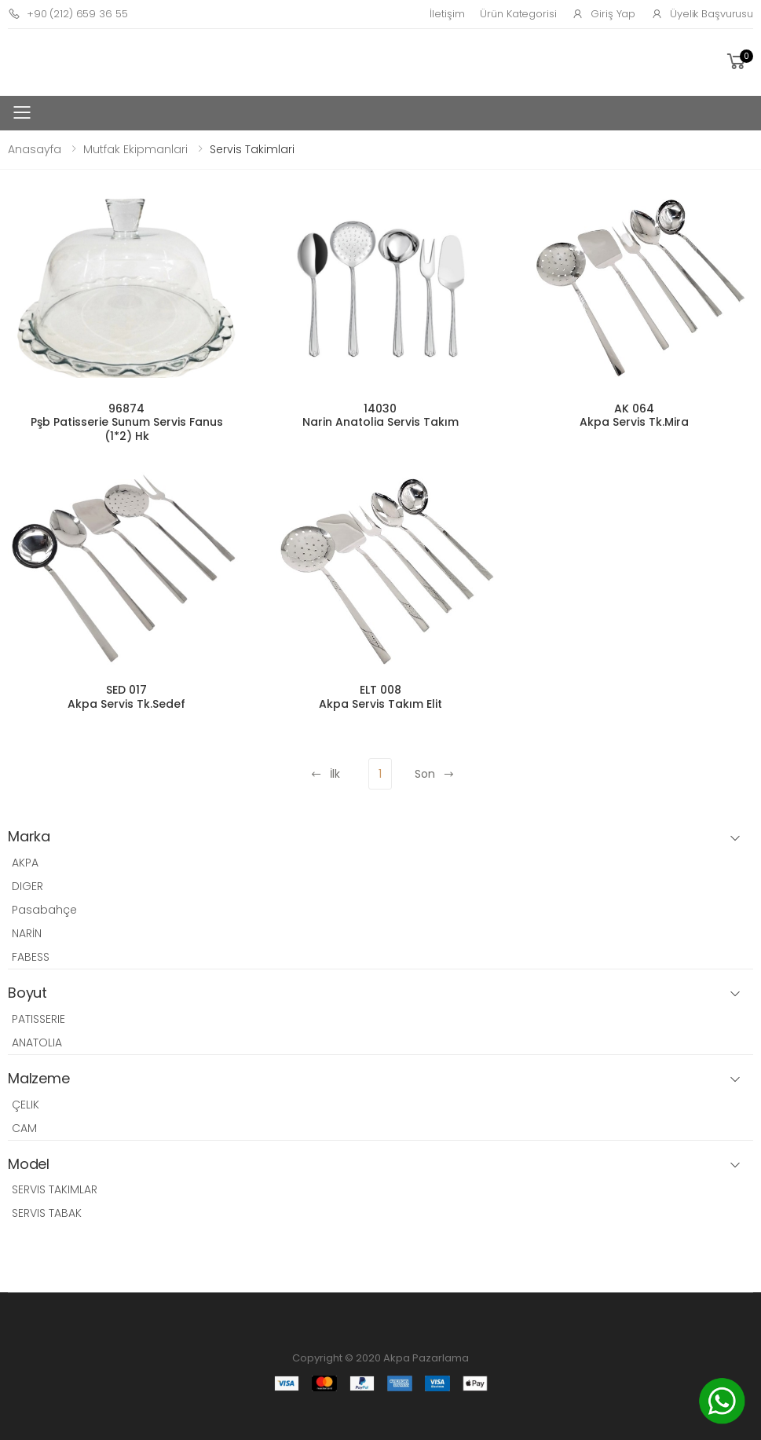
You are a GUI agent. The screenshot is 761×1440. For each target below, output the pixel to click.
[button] (738, 62)
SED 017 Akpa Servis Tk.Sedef (126, 697)
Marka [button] (29, 837)
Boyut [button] (27, 993)
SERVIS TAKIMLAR (54, 1189)
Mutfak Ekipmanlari (135, 149)
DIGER (27, 886)
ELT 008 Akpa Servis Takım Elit (380, 697)
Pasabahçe (44, 910)
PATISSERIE (38, 1019)
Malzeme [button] (39, 1079)
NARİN (27, 933)
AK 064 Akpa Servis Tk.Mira (634, 416)
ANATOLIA (37, 1042)
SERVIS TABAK (47, 1213)
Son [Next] (435, 774)
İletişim (447, 13)
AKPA (25, 862)
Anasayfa (34, 149)
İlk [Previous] (325, 774)
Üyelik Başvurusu (702, 13)
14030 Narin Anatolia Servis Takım (380, 416)
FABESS (30, 957)
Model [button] (28, 1164)
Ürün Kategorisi (518, 13)
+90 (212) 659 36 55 (67, 13)
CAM (24, 1128)
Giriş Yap (603, 13)
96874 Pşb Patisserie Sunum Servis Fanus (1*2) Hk (127, 422)
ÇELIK (25, 1104)
